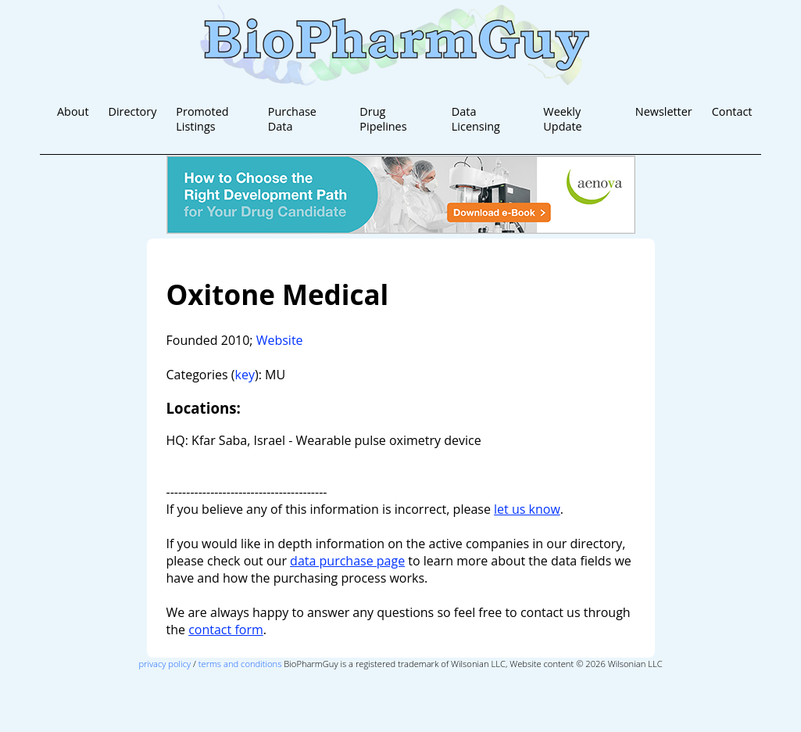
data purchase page (347, 560)
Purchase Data (292, 119)
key (245, 374)
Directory (133, 111)
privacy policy (164, 663)
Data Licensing (476, 119)
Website (279, 340)
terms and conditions (240, 663)
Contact (732, 111)
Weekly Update (562, 119)
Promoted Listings (202, 119)
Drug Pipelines (382, 119)
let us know (527, 509)
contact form (225, 629)
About (73, 111)
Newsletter (663, 111)
